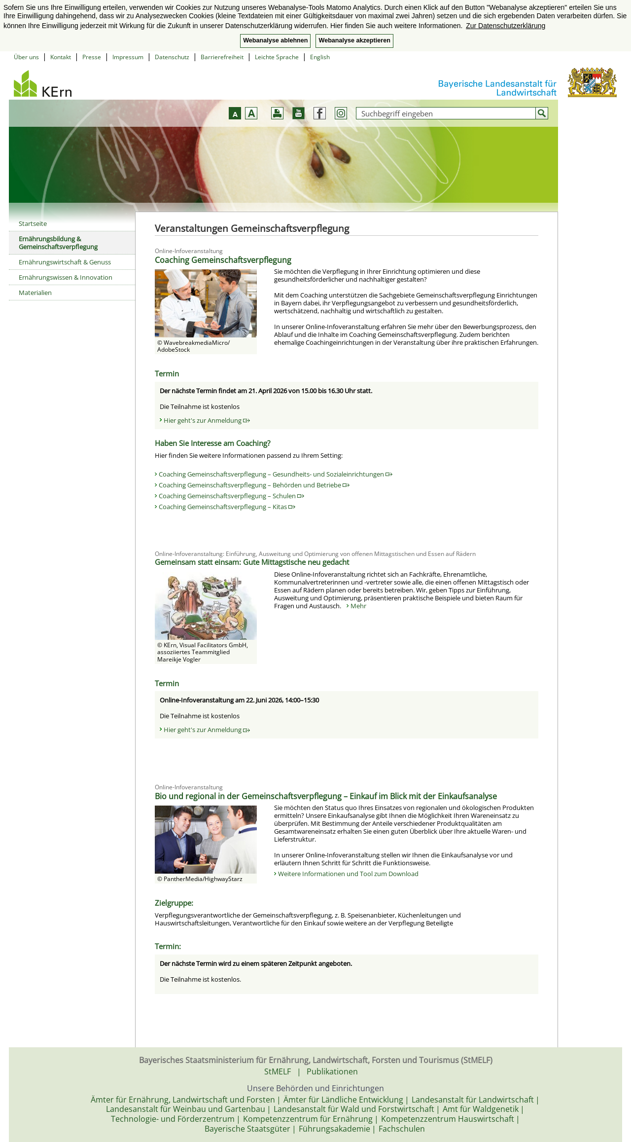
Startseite (33, 223)
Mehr (358, 605)
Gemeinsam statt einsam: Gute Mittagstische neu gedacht (252, 562)
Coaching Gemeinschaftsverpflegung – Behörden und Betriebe (254, 484)
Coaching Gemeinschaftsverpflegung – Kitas (227, 506)
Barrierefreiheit (222, 57)
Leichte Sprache (277, 57)
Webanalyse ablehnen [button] (275, 40)
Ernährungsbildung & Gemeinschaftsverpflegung (58, 242)
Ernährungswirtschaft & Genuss (65, 262)
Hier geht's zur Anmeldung (207, 420)
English (320, 57)
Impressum (127, 57)
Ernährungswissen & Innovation (65, 277)
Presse (91, 57)
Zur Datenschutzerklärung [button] (505, 26)
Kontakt (60, 57)
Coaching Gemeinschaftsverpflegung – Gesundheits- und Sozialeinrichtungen (275, 474)
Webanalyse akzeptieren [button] (354, 40)
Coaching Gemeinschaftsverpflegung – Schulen (231, 495)
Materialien (35, 292)
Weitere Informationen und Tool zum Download (348, 873)
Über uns (26, 57)
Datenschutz (172, 57)
